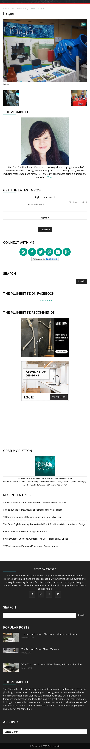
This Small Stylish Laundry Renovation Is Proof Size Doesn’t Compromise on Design (44, 524)
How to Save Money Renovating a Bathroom (25, 531)
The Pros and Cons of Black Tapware (40, 649)
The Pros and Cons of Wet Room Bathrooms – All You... (49, 634)
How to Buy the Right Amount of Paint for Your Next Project (32, 510)
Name (45, 217)
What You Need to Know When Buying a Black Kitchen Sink (51, 664)
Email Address (36, 204)
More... (50, 177)
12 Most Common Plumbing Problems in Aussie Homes (30, 546)
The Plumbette (45, 300)
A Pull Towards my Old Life (23, 8)
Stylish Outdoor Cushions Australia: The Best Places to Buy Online (35, 539)
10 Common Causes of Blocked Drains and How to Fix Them (32, 517)
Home (6, 8)
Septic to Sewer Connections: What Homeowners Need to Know (34, 502)
